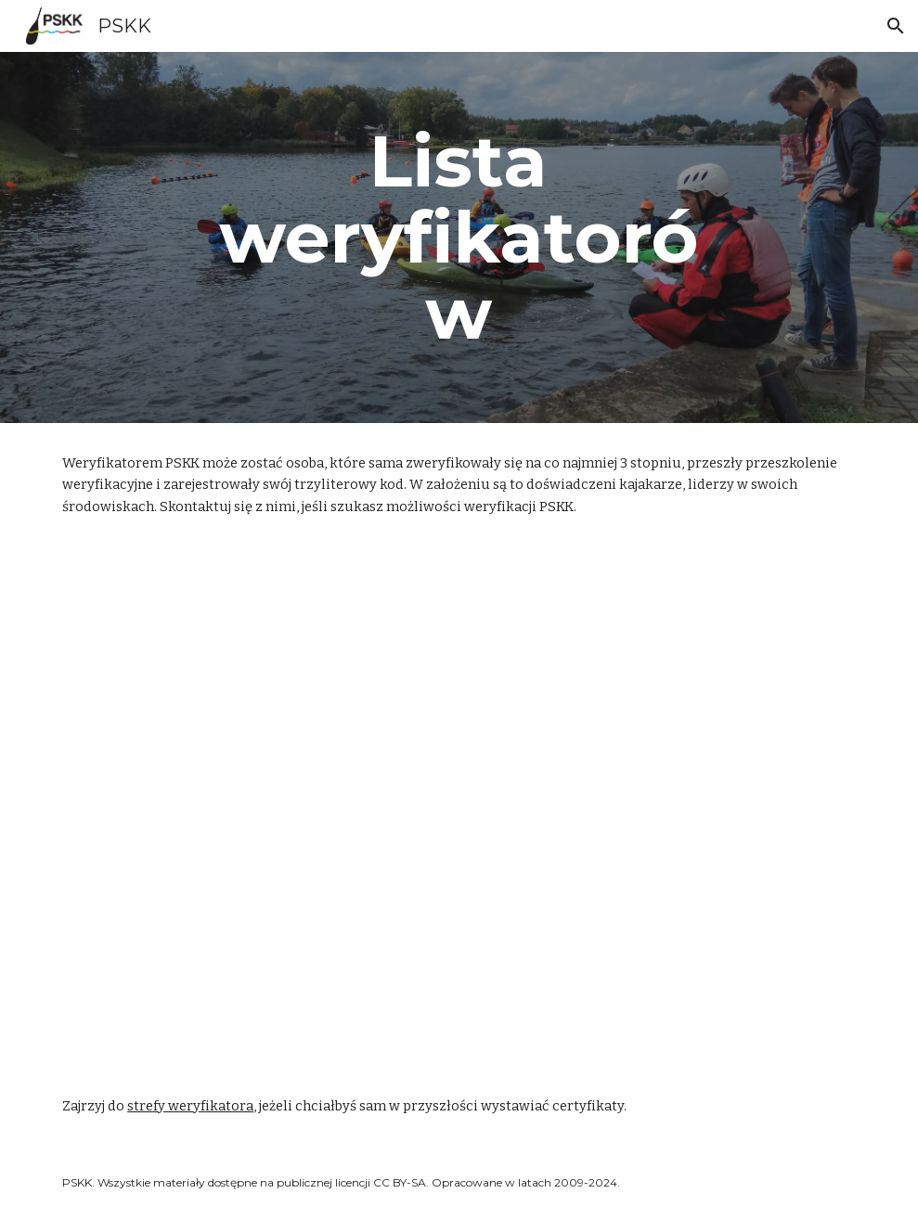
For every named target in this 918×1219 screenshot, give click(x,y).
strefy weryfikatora (190, 1105)
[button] (895, 26)
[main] (459, 237)
